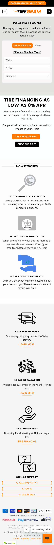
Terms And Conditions (16, 525)
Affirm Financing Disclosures (27, 538)
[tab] (22, 45)
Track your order (39, 525)
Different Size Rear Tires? (27, 52)
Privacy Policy (16, 528)
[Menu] (4, 11)
